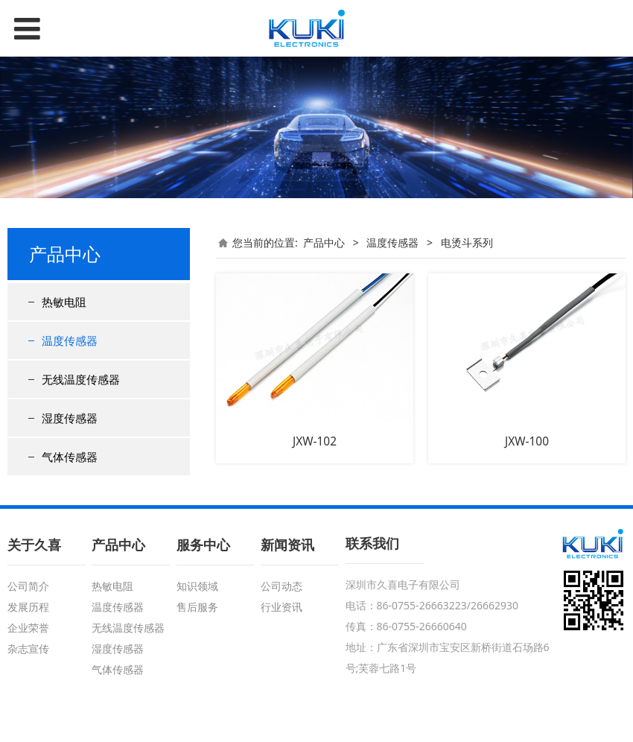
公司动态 (281, 586)
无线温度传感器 (81, 379)
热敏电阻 (64, 301)
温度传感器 (70, 340)
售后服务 (197, 607)
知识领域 (197, 586)
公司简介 (28, 586)
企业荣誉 (28, 628)
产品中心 (324, 242)
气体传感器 (70, 456)
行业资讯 (281, 607)
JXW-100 (527, 441)
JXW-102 (315, 441)
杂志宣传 (28, 648)
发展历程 (28, 607)
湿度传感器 (70, 417)
